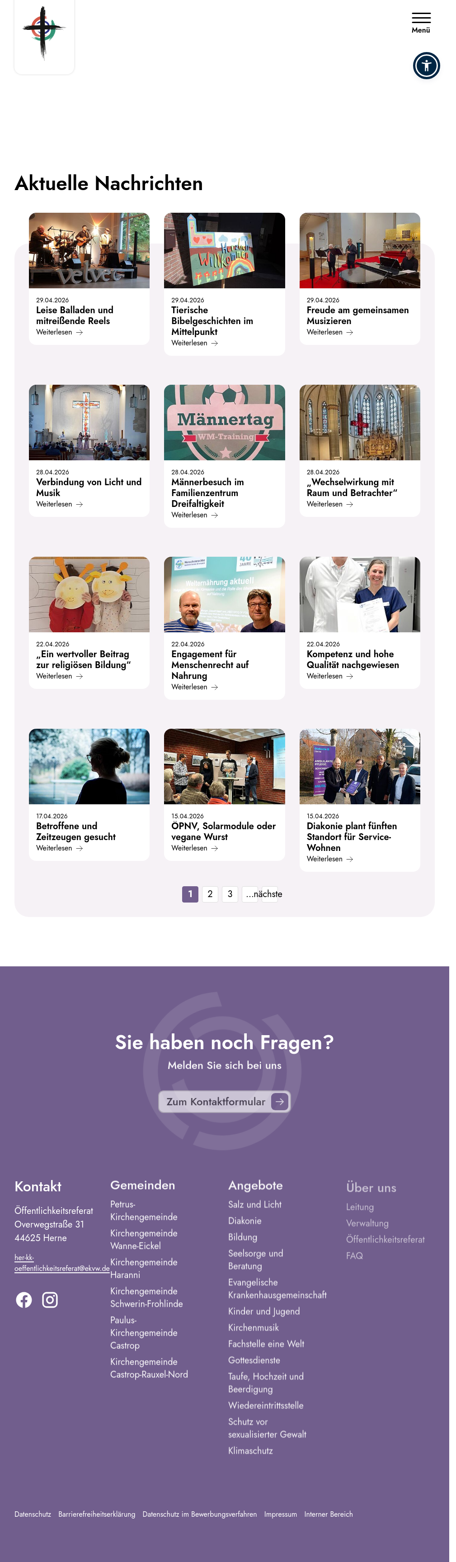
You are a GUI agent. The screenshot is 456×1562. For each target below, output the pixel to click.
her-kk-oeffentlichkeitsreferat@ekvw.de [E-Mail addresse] (62, 1270)
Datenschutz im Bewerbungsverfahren (200, 1514)
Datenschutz (32, 1514)
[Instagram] (50, 1307)
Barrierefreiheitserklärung (96, 1514)
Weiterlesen (59, 332)
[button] (426, 65)
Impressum (280, 1514)
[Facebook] (24, 1307)
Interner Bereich (329, 1514)
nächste (269, 894)
